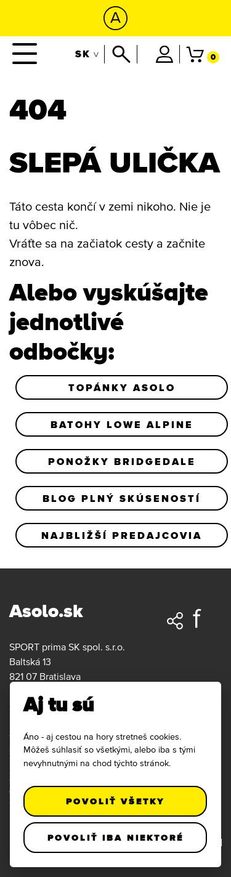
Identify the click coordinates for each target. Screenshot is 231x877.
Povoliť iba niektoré (115, 838)
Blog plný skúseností (122, 498)
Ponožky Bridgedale (122, 461)
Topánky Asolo (122, 387)
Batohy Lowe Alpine (122, 424)
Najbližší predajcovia (121, 535)
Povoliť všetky (116, 801)
